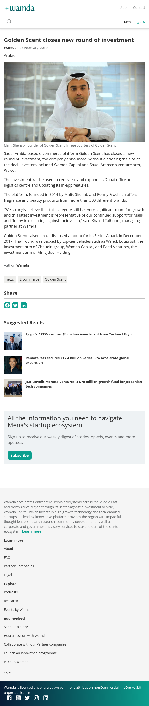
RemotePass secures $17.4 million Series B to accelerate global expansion (77, 360)
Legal (8, 574)
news (10, 279)
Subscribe (19, 455)
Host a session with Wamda (25, 635)
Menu (128, 21)
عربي (141, 22)
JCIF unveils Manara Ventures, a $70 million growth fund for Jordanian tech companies (84, 384)
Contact (139, 7)
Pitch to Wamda (16, 661)
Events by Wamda (18, 609)
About (125, 7)
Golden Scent (55, 279)
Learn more (31, 531)
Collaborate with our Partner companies (35, 644)
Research (11, 601)
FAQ (7, 557)
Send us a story (16, 626)
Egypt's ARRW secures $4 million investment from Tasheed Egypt (79, 334)
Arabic (9, 55)
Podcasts (11, 592)
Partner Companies (19, 566)
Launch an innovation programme (30, 653)
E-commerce (29, 279)
